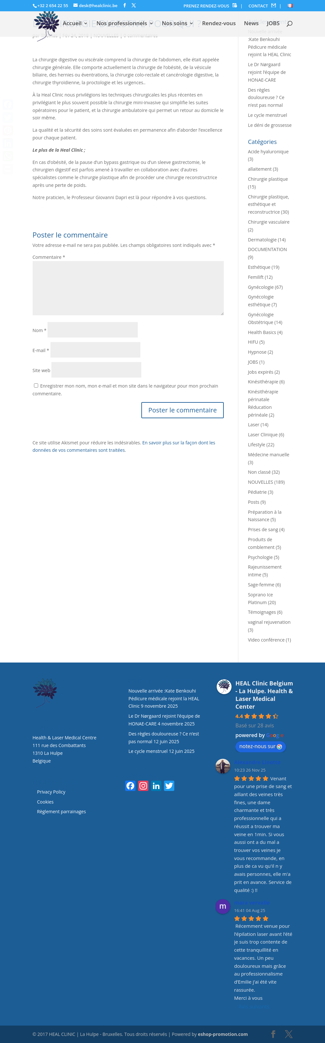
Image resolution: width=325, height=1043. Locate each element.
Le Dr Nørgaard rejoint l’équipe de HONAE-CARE (267, 72)
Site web (41, 370)
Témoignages (262, 612)
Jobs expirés (261, 372)
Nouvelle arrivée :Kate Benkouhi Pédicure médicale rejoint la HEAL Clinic (163, 698)
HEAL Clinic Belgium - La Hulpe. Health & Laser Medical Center (264, 694)
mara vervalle (252, 902)
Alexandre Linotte (257, 762)
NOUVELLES (260, 482)
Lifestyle (256, 444)
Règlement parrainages (61, 811)
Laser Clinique (263, 434)
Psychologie (260, 557)
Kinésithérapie (263, 382)
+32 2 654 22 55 (53, 5)
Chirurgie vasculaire (269, 222)
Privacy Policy (51, 792)
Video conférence (266, 640)
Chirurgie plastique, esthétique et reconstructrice (268, 204)
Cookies (46, 802)
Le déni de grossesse (270, 125)
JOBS (273, 24)
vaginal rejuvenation (269, 622)
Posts (253, 502)
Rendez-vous (219, 24)
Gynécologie (261, 287)
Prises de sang (263, 529)
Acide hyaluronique (268, 151)
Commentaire (49, 257)
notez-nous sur (260, 746)
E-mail (41, 350)
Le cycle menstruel (267, 115)
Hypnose (257, 352)
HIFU (253, 342)
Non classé (259, 472)
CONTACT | (265, 6)
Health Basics (262, 332)
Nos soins (174, 24)
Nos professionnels (121, 24)
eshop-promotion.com (223, 1034)
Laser (253, 424)
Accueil (72, 24)
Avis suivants (254, 1006)
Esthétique (259, 267)
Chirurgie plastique (268, 179)
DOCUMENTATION (267, 249)
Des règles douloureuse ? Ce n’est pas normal (266, 97)
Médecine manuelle (268, 454)
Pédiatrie (257, 492)
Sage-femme (261, 585)
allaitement (260, 169)
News (251, 24)
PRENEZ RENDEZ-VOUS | (213, 6)
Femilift (256, 277)
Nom (40, 330)
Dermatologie (262, 240)
